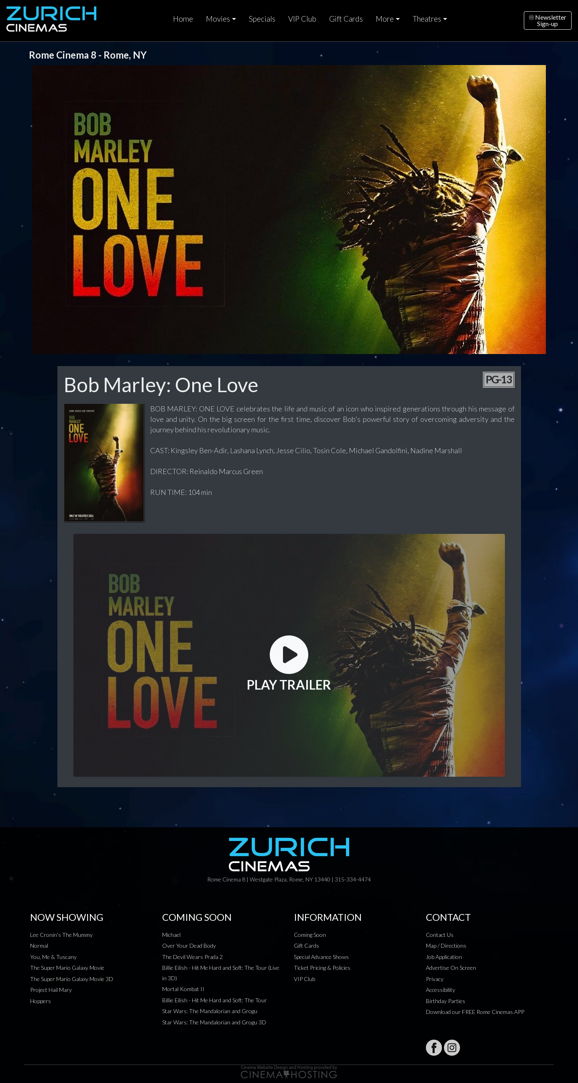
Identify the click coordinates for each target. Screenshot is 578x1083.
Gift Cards (346, 18)
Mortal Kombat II (183, 988)
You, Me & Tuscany (53, 956)
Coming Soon (310, 934)
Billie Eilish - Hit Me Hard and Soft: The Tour (214, 1000)
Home (183, 18)
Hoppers (40, 1001)
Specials (262, 18)
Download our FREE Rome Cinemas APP (475, 1011)
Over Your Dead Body (189, 945)
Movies (218, 18)
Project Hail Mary (51, 989)
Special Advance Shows (321, 956)
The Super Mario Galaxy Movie (67, 967)
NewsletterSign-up (547, 20)
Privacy (435, 978)
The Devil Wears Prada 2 (192, 956)
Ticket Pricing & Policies (322, 967)
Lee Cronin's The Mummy (61, 934)
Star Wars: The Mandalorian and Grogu (209, 1011)
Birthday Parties (445, 1001)
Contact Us (440, 934)
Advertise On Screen (451, 967)
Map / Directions (446, 945)
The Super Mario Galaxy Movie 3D (71, 978)
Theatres (427, 18)
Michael (171, 934)
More (385, 18)
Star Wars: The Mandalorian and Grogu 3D (214, 1022)
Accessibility (440, 989)
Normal (39, 945)
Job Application (444, 956)
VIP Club (302, 18)
